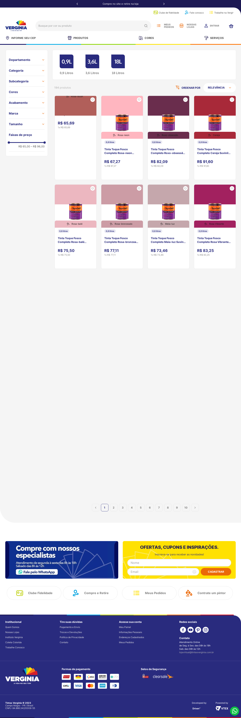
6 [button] (150, 511)
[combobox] (93, 25)
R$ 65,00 (24, 146)
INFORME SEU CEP (20, 38)
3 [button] (123, 511)
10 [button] (186, 511)
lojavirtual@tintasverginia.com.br (196, 652)
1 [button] (104, 511)
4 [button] (132, 511)
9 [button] (177, 511)
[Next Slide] (164, 4)
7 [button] (159, 511)
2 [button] (113, 511)
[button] (27, 60)
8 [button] (168, 511)
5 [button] (141, 511)
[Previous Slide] (77, 4)
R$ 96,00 (38, 146)
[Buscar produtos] (146, 25)
